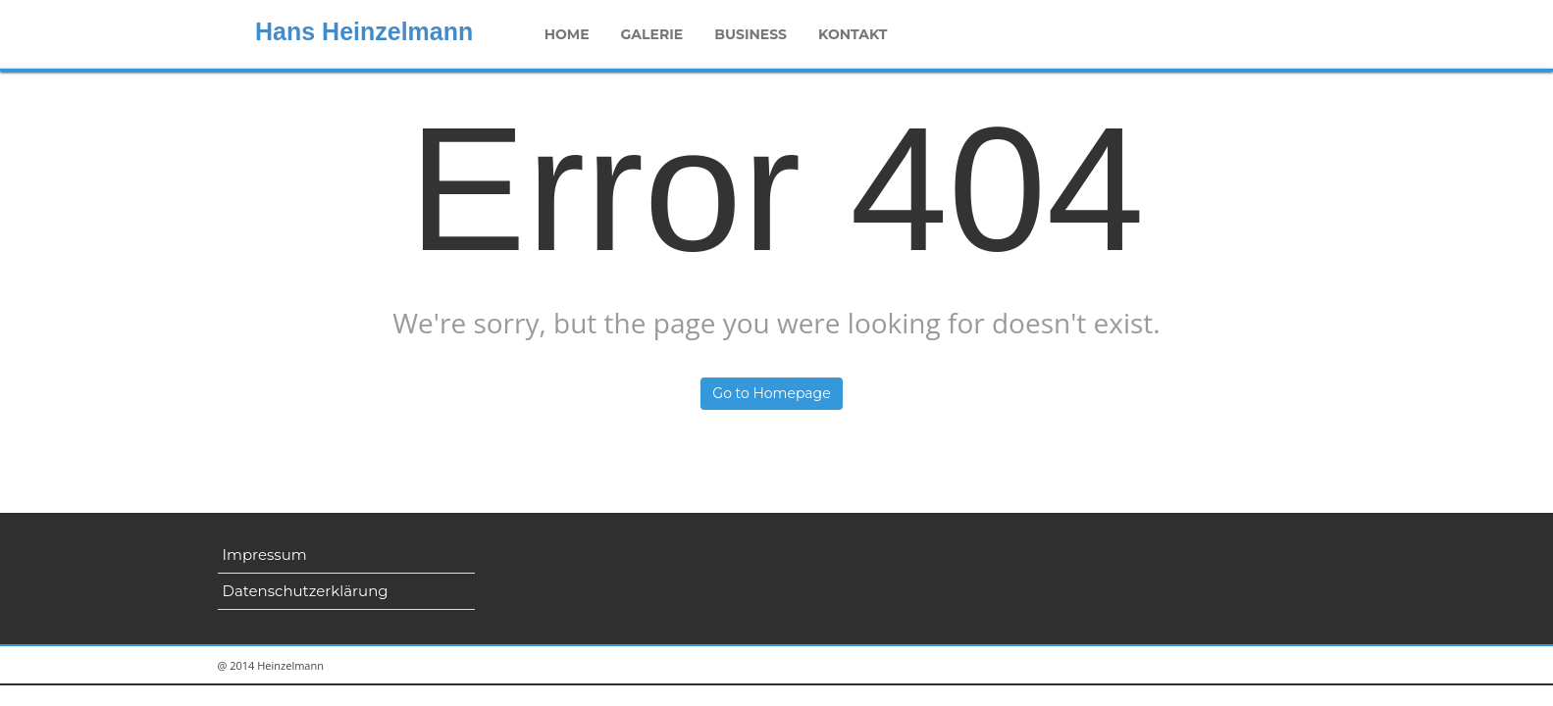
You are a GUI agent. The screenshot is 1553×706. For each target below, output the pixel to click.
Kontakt (852, 34)
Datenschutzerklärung (305, 590)
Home (567, 34)
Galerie (652, 34)
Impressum (265, 554)
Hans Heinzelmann (364, 31)
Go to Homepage (771, 393)
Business (750, 34)
